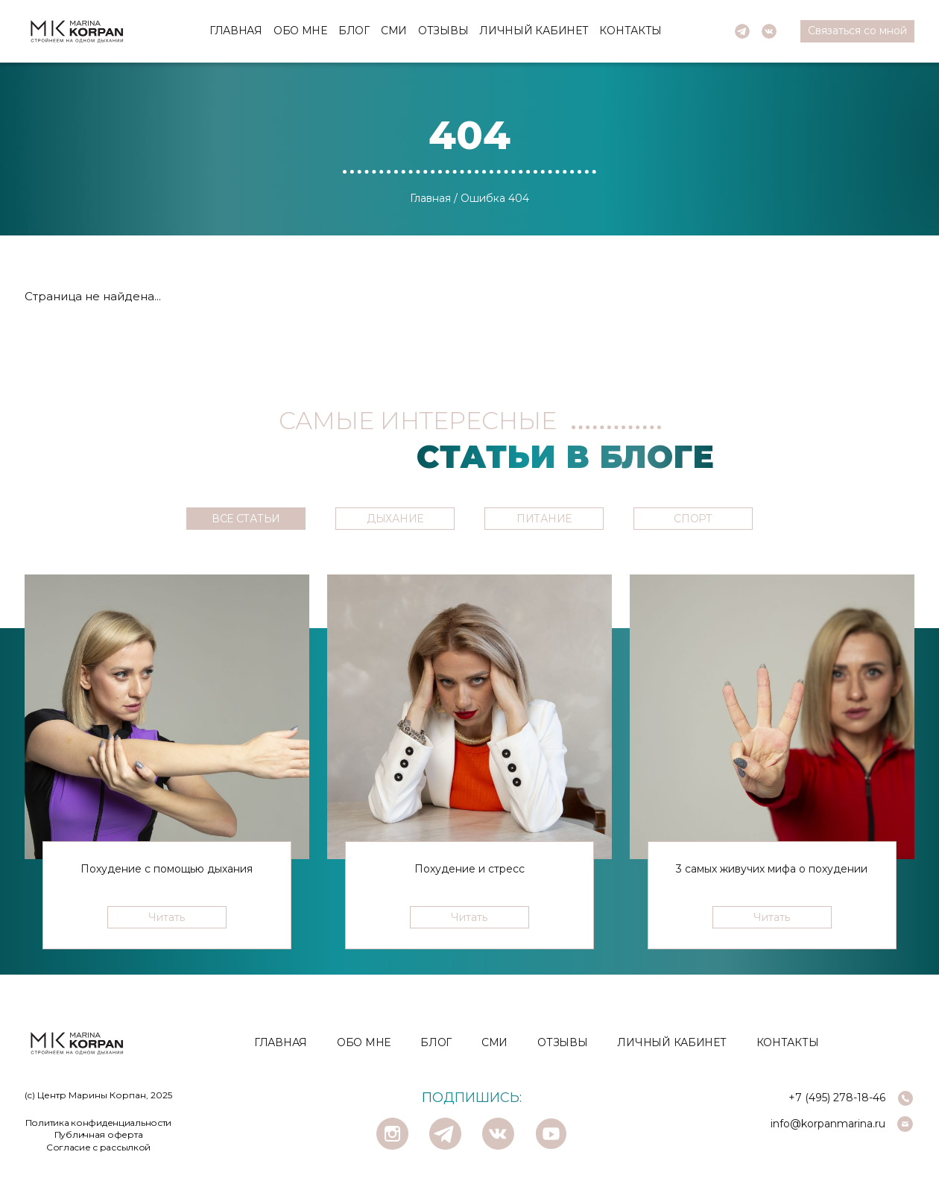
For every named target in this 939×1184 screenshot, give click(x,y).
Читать (166, 917)
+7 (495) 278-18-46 (836, 1097)
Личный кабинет (533, 30)
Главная (235, 30)
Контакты (630, 30)
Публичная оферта (98, 1134)
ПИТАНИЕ (544, 518)
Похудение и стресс (469, 869)
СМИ (394, 30)
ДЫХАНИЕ (395, 518)
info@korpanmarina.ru (828, 1123)
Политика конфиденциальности (98, 1122)
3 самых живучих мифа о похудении (771, 869)
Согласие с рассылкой (98, 1147)
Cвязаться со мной (857, 30)
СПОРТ (693, 518)
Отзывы (443, 30)
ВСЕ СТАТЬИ (246, 518)
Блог (354, 30)
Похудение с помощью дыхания (166, 869)
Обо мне (300, 30)
